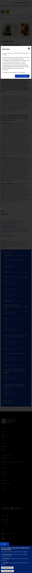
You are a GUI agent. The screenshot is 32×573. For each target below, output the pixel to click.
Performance (6, 558)
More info (25, 551)
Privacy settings (4, 544)
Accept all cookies (7, 571)
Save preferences (7, 567)
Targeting (5, 562)
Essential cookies (7, 554)
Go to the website (22, 76)
